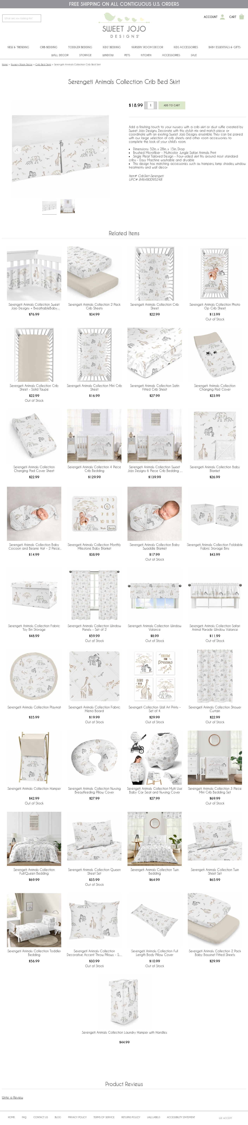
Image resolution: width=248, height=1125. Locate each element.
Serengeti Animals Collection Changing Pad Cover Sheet (34, 468)
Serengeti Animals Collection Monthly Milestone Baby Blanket (94, 546)
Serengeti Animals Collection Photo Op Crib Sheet (215, 306)
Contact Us (41, 1117)
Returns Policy (130, 1117)
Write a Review (12, 1097)
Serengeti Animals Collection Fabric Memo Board (94, 709)
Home (5, 64)
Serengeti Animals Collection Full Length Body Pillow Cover (154, 953)
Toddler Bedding (80, 47)
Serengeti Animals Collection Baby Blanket (215, 468)
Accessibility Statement (181, 1117)
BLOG (58, 1117)
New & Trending (18, 47)
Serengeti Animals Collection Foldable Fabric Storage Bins (215, 546)
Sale (194, 55)
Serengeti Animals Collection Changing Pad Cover (214, 387)
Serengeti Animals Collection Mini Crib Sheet (94, 387)
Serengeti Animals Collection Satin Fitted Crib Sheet (154, 387)
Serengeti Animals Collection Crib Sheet (154, 306)
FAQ (24, 1117)
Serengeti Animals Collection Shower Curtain (215, 709)
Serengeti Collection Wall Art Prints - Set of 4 (155, 709)
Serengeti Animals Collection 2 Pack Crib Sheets (94, 306)
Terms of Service (104, 1117)
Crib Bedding (48, 47)
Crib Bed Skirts (43, 64)
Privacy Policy (77, 1117)
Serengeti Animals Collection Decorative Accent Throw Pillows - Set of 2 (94, 953)
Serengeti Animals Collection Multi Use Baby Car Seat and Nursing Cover (154, 790)
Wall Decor (59, 55)
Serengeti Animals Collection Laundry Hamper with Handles (124, 1032)
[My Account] (222, 17)
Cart (232, 17)
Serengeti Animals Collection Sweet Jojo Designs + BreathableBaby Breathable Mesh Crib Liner (34, 306)
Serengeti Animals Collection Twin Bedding (155, 871)
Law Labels (153, 1117)
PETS (127, 55)
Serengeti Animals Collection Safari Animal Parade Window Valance (215, 627)
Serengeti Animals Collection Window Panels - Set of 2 (94, 627)
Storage (85, 55)
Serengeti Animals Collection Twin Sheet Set (215, 871)
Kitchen (146, 55)
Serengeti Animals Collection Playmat (34, 707)
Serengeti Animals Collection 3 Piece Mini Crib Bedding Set (215, 790)
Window (108, 55)
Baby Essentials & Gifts (224, 47)
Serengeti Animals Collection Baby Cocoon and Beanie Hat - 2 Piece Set (34, 547)
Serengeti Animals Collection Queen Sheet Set (94, 871)
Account (211, 17)
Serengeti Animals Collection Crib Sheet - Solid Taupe (34, 387)
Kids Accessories (186, 47)
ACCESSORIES (171, 55)
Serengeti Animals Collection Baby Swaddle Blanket (155, 546)
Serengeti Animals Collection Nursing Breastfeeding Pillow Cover (94, 790)
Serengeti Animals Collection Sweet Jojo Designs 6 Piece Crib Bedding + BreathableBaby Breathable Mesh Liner (155, 469)
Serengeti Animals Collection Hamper (34, 788)
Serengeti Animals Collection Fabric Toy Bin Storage (34, 627)
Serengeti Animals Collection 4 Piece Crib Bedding (94, 468)
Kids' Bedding (112, 47)
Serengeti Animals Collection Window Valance (154, 627)
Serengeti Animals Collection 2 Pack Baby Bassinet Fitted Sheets (215, 953)
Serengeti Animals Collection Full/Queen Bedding (34, 871)
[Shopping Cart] (242, 17)
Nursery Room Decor (147, 47)
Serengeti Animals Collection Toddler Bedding (34, 953)
